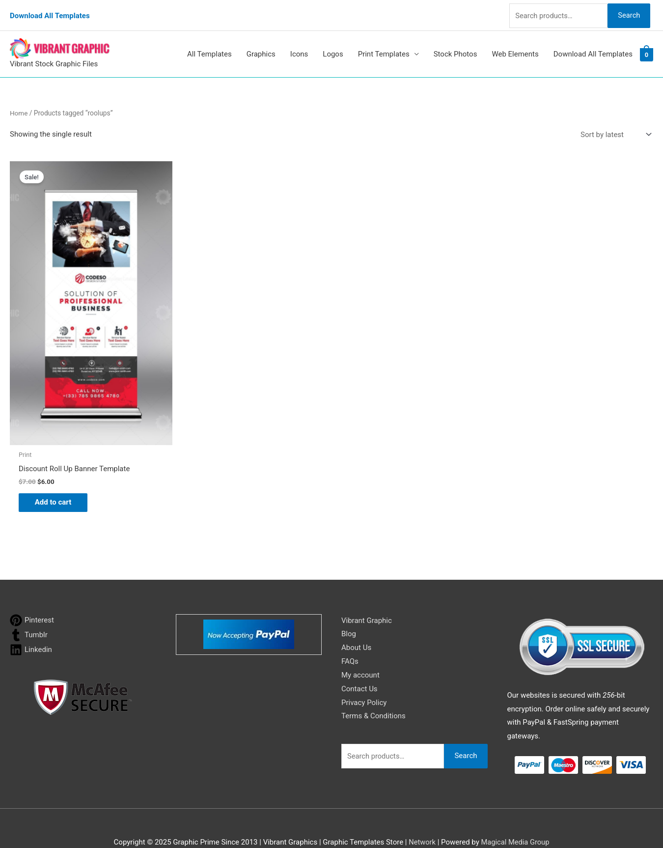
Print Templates (384, 48)
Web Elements (515, 48)
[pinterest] (32, 599)
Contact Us (359, 667)
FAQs (350, 640)
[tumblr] (29, 614)
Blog (348, 612)
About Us (356, 626)
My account (360, 654)
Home (19, 107)
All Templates (209, 48)
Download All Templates (50, 12)
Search (627, 11)
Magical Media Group (516, 821)
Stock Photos (455, 48)
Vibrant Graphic (366, 599)
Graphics (261, 48)
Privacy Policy (364, 681)
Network (421, 821)
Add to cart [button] (56, 480)
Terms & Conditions (373, 694)
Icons (299, 48)
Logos (333, 48)
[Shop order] (614, 128)
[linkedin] (31, 628)
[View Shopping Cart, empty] (646, 48)
